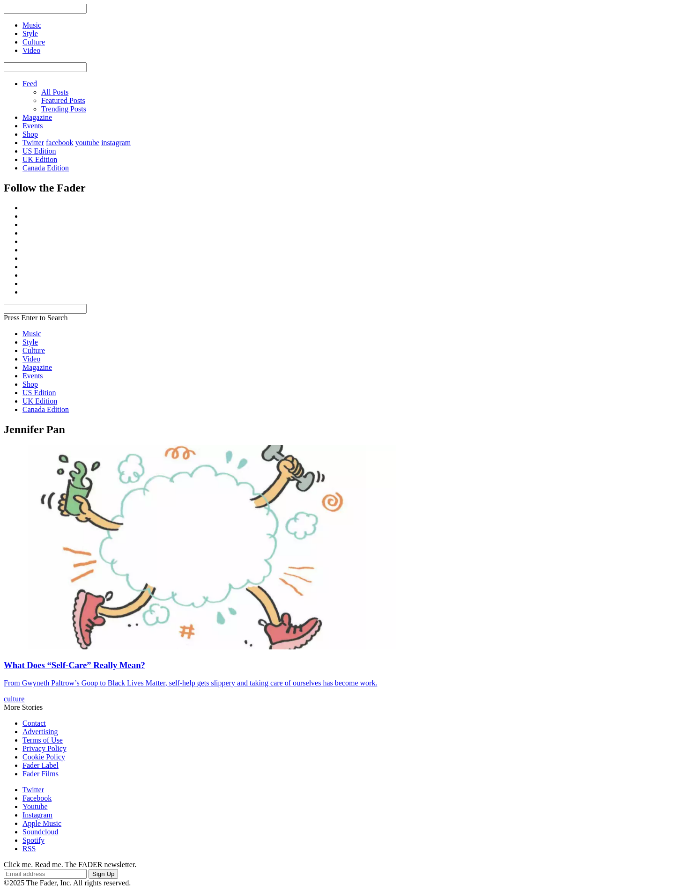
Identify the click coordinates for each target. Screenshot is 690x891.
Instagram (37, 815)
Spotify (33, 840)
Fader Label (40, 765)
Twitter (33, 143)
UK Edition (39, 159)
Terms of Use (42, 740)
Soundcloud (40, 832)
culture (14, 699)
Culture (33, 350)
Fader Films (40, 774)
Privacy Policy (44, 748)
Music (31, 334)
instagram (116, 143)
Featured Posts (63, 100)
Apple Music (41, 823)
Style (30, 342)
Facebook (37, 798)
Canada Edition (45, 168)
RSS (29, 849)
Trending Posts (63, 109)
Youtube (35, 806)
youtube (87, 143)
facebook (60, 143)
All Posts (54, 92)
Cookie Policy (43, 757)
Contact (34, 723)
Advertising (40, 732)
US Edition (39, 151)
